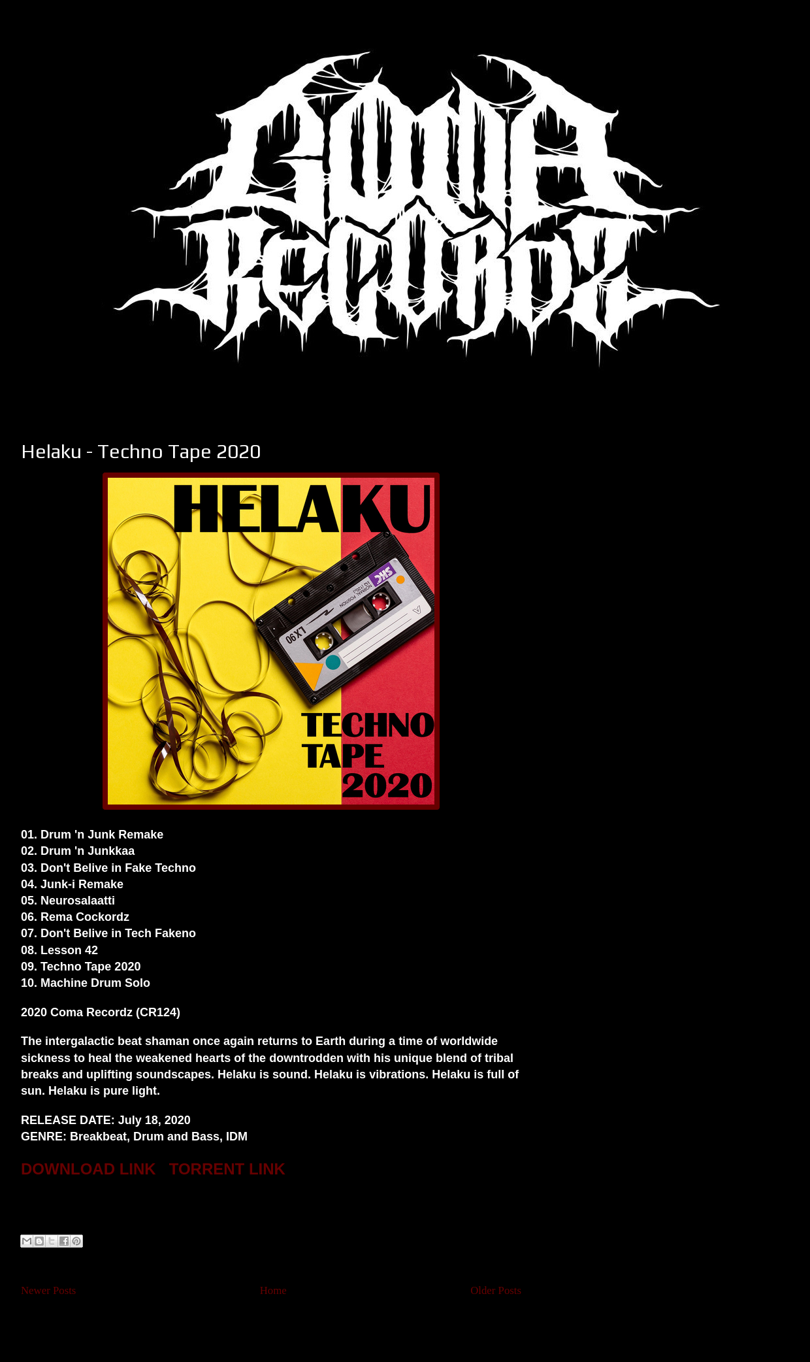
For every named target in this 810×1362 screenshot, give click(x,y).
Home (273, 1290)
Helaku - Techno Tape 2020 (141, 451)
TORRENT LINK (227, 1169)
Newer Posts (48, 1290)
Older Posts (495, 1290)
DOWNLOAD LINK (88, 1169)
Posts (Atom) (296, 1326)
